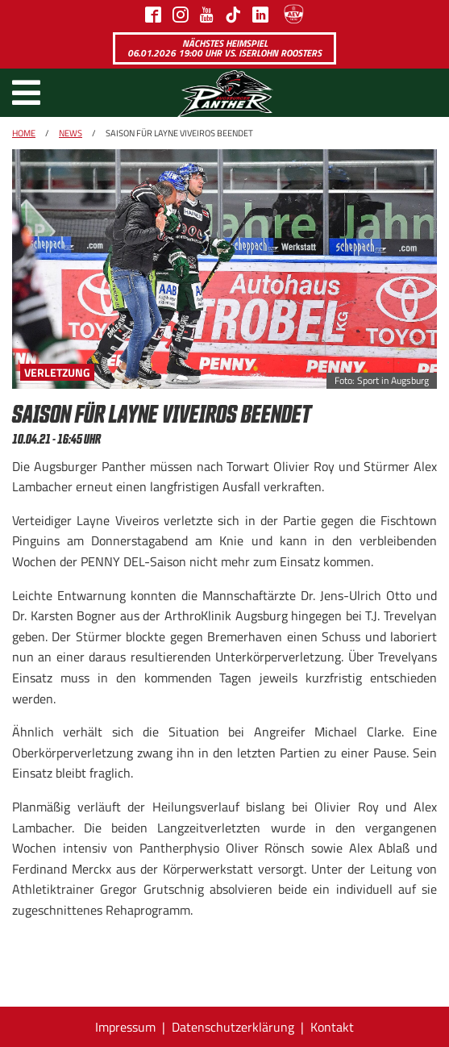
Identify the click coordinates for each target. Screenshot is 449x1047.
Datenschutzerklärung (233, 1027)
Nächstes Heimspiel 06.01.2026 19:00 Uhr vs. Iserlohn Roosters (224, 47)
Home (23, 133)
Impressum (125, 1027)
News (70, 133)
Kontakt (332, 1027)
